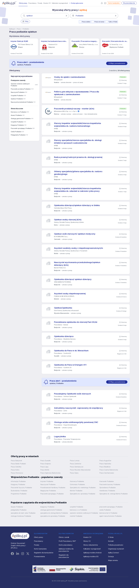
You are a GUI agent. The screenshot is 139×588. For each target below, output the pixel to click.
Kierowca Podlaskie (77, 481)
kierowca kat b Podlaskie (108, 513)
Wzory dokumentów (90, 545)
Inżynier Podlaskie (46, 481)
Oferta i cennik (64, 537)
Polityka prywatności (115, 545)
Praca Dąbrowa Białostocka (50, 473)
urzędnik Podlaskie (76, 507)
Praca (19, 29)
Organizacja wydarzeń (116, 549)
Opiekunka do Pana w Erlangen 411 (70, 365)
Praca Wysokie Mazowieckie (80, 470)
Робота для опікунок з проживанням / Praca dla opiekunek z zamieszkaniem (76, 93)
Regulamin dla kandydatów (43, 553)
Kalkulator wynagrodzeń (60, 3)
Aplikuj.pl (12, 29)
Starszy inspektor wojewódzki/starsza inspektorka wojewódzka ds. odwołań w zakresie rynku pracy (77, 189)
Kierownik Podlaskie (106, 481)
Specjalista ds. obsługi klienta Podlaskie (113, 494)
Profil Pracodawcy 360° (67, 541)
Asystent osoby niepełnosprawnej (70, 293)
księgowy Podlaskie (47, 507)
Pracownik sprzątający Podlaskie (52, 494)
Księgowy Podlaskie (18, 484)
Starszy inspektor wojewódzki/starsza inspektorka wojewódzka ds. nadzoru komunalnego (77, 124)
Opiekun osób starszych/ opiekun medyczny (74, 234)
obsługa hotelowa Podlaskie (21, 516)
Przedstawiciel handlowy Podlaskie (52, 488)
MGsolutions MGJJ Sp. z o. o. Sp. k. (65, 111)
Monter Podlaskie (76, 491)
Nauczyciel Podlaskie (48, 484)
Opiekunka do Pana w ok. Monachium (71, 350)
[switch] (116, 63)
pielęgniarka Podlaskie (18, 510)
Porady (40, 3)
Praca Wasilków (105, 467)
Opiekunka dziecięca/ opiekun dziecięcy (73, 279)
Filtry (25, 21)
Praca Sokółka (16, 467)
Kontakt (111, 541)
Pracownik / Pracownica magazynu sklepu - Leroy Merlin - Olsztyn (85, 41)
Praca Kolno (15, 470)
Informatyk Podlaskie (18, 481)
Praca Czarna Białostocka (108, 470)
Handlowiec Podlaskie (107, 491)
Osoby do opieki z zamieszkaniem (69, 77)
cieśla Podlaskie (105, 510)
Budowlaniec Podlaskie (19, 491)
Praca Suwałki (45, 461)
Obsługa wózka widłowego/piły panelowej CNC (76, 422)
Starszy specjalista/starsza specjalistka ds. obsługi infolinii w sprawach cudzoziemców (78, 141)
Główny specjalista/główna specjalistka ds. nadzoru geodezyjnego (78, 172)
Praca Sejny (74, 473)
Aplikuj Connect (113, 553)
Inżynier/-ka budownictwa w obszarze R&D (54, 41)
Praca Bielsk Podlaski (18, 464)
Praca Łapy (44, 467)
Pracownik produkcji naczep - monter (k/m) (74, 108)
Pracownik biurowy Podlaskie (109, 484)
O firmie (111, 537)
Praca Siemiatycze (76, 467)
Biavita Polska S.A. (60, 268)
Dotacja (111, 556)
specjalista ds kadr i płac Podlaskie (23, 513)
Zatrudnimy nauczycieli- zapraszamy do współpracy (78, 408)
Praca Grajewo (45, 464)
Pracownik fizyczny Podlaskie (21, 488)
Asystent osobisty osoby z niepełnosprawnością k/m (78, 248)
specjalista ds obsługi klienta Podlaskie (54, 513)
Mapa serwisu (113, 560)
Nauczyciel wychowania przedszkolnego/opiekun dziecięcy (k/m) (77, 263)
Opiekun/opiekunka (63, 308)
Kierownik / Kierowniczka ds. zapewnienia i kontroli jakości (115, 41)
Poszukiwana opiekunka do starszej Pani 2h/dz (75, 322)
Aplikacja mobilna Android (92, 553)
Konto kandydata (114, 3)
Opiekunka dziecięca (63, 336)
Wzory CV (87, 541)
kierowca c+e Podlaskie (78, 510)
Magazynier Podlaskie (48, 491)
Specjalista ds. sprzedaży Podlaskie (82, 494)
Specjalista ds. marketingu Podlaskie (83, 488)
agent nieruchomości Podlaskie (110, 516)
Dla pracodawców (129, 3)
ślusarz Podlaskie (17, 507)
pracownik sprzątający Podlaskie (111, 507)
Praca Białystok (16, 461)
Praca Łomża (74, 461)
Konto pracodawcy (65, 545)
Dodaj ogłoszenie (76, 3)
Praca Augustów (105, 461)
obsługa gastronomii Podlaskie (51, 510)
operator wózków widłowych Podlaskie (84, 513)
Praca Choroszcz (17, 473)
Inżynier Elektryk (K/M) (19, 41)
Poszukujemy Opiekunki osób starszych (72, 394)
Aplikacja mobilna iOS (90, 556)
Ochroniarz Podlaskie (77, 484)
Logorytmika (60, 436)
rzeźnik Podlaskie (76, 516)
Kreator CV (47, 3)
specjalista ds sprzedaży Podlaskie (52, 516)
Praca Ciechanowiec (106, 473)
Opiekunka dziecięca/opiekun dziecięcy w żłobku (77, 205)
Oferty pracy (23, 3)
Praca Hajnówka (105, 464)
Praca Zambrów (75, 464)
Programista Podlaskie (18, 494)
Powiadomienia (39, 556)
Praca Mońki (44, 470)
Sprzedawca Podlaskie (107, 488)
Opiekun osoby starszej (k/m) (67, 219)
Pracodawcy (32, 3)
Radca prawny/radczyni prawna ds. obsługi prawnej (78, 157)
